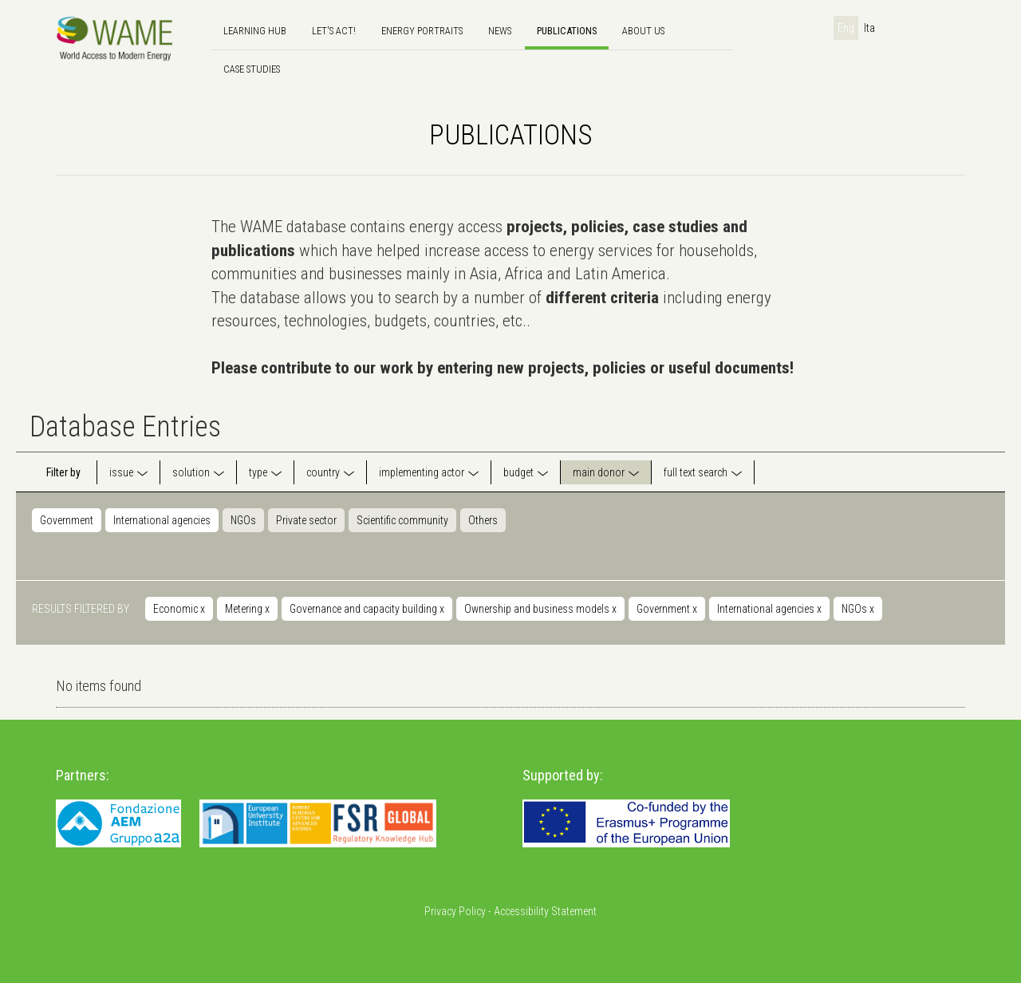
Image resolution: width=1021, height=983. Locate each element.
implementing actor (421, 472)
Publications (567, 31)
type (258, 472)
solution (191, 472)
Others (483, 520)
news (499, 31)
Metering (247, 608)
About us (643, 31)
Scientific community (402, 520)
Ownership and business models (540, 608)
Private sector (306, 520)
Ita (869, 28)
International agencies (162, 520)
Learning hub (254, 31)
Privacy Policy (455, 911)
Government (66, 520)
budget (518, 472)
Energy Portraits (422, 31)
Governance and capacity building (367, 608)
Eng (846, 28)
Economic (179, 608)
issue (121, 472)
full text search (695, 472)
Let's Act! (334, 31)
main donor (599, 472)
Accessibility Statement (545, 911)
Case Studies (251, 69)
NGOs (243, 520)
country (323, 472)
